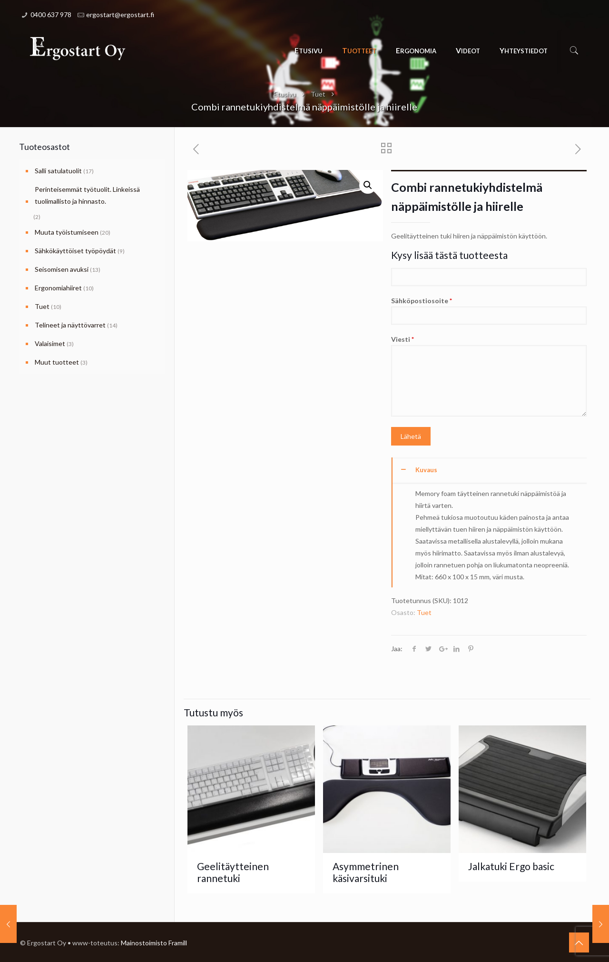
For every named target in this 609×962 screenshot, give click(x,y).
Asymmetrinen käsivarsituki (366, 872)
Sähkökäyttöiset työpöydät (75, 251)
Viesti (489, 376)
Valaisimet (50, 343)
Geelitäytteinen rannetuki (233, 872)
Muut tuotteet (57, 362)
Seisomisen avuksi (61, 269)
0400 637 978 (50, 14)
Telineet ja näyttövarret (70, 325)
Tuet (318, 94)
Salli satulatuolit (58, 171)
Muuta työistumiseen (66, 232)
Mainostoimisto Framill (154, 943)
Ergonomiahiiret (58, 288)
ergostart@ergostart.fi (120, 14)
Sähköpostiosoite (489, 311)
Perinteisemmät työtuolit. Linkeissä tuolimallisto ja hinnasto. (87, 195)
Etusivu (285, 94)
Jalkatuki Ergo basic (511, 866)
